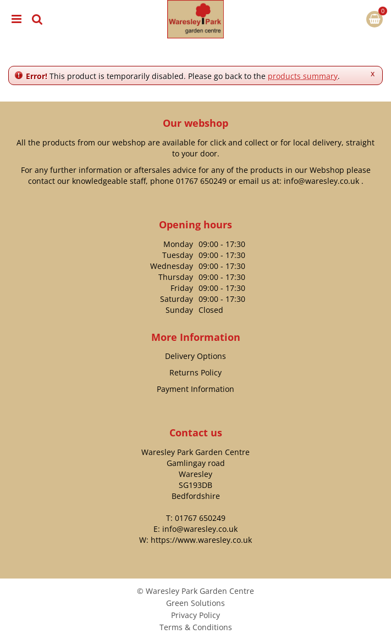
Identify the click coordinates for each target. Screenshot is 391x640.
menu (16, 19)
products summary (303, 76)
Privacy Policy (195, 615)
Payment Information (195, 389)
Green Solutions (195, 603)
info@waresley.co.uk (321, 181)
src (37, 19)
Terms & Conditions (195, 627)
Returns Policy (195, 372)
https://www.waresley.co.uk (201, 540)
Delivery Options (195, 356)
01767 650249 (201, 181)
